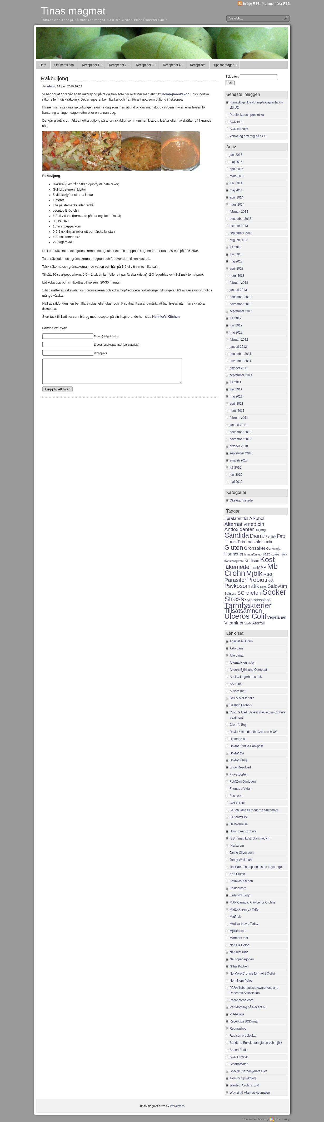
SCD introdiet (239, 129)
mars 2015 (237, 176)
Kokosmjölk (279, 554)
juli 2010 (235, 467)
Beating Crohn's (241, 705)
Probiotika (260, 580)
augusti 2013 (239, 240)
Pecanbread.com (241, 1000)
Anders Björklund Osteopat (248, 670)
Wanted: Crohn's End (244, 1085)
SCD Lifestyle (239, 1057)
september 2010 (241, 453)
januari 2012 (238, 347)
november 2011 (240, 361)
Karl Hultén (237, 874)
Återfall (258, 623)
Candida (237, 535)
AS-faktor (236, 684)
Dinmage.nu (238, 739)
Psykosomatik (242, 586)
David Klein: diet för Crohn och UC (253, 732)
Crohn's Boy (238, 725)
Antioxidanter (239, 529)
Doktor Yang (238, 760)
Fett (281, 536)
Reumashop (238, 1028)
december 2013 (240, 219)
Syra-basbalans (258, 600)
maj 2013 (236, 261)
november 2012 (240, 304)
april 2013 (236, 268)
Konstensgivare (234, 561)
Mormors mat (239, 938)
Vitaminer (234, 622)
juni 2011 (236, 389)
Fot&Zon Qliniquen (243, 781)
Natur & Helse (239, 945)
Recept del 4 (173, 65)
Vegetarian (276, 617)
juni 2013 (236, 254)
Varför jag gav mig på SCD (248, 136)
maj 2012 (236, 332)
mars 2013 (237, 275)
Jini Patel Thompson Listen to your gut (256, 867)
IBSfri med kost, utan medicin (250, 838)
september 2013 (241, 233)
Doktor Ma (237, 753)
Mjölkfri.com (238, 931)
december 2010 (240, 432)
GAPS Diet (237, 803)
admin (51, 86)
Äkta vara (236, 648)
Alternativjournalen (243, 662)
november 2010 (240, 439)
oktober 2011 (239, 368)
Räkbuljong (54, 78)
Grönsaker (254, 548)
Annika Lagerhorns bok (246, 677)
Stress (234, 599)
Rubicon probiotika (243, 1035)
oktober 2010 (239, 446)
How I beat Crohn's (243, 831)
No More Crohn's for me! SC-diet (252, 973)
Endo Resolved (240, 767)
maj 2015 (236, 162)
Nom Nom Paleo (241, 980)
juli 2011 (235, 382)
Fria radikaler (250, 541)
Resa (263, 586)
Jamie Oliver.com (242, 853)
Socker (274, 592)
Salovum (277, 586)
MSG (267, 574)
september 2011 (241, 375)
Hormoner (234, 554)
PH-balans (237, 1014)
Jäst (266, 554)
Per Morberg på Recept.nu (248, 1007)
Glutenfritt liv (238, 817)
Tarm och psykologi (243, 1078)
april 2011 (236, 403)
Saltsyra (230, 593)
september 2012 (241, 311)
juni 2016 (236, 155)
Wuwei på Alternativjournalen (250, 1092)
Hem (43, 65)
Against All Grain (241, 641)
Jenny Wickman (241, 860)
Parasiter (235, 580)
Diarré (257, 536)
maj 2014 (236, 190)
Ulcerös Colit (246, 616)
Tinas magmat (73, 11)
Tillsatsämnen (243, 610)
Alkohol (256, 518)
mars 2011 (237, 411)
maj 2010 (236, 482)
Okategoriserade (241, 500)
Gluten (234, 547)
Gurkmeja (273, 548)
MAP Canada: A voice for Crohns (252, 902)
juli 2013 (235, 247)
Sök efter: (232, 76)
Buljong (260, 530)
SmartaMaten (239, 1064)
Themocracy (280, 1119)
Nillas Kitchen (239, 966)
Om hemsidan (64, 65)
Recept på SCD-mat (244, 1021)
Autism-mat (238, 691)
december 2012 (240, 297)
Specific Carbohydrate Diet (248, 1071)
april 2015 (236, 169)
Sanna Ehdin (239, 1050)
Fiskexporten (239, 774)
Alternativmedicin (244, 524)
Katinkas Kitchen (241, 881)
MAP (261, 567)
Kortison (252, 560)
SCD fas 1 (237, 122)
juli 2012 (235, 318)
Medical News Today (244, 924)
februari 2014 (239, 212)
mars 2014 (237, 204)
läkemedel (238, 567)
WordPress (177, 1106)
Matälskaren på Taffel (244, 909)
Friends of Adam (241, 789)
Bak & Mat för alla (242, 698)
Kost (267, 559)
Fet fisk (271, 536)
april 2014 (236, 197)
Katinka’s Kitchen (166, 317)
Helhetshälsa (239, 824)
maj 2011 (236, 396)
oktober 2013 (239, 226)
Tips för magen (225, 65)
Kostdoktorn (238, 888)
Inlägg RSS (251, 4)
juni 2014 (236, 183)
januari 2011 (238, 425)
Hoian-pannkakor (174, 94)
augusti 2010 (239, 460)
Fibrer (231, 541)
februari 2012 (239, 339)
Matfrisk (235, 917)
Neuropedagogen (242, 959)
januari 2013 (238, 290)
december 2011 (240, 354)
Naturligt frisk (239, 952)
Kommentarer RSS (276, 4)
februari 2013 (239, 283)
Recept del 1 (92, 65)
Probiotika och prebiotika (247, 115)
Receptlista (198, 65)
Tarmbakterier (248, 605)
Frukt (268, 542)
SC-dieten (249, 593)
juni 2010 (236, 474)
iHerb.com (237, 845)
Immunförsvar (252, 554)
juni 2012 (236, 325)
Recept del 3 (146, 65)
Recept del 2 (119, 65)
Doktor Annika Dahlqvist (246, 746)
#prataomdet (236, 518)
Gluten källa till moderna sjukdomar (254, 810)
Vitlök (248, 623)
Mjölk (254, 573)
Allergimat (237, 655)
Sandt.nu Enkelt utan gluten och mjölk (256, 1043)
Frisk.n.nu (236, 796)
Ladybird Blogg (240, 895)
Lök (254, 567)
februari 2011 (239, 418)
